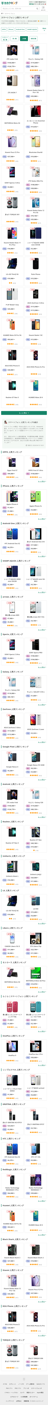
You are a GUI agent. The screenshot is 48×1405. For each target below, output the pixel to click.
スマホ (5, 1384)
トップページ (10, 1401)
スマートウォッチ (36, 1388)
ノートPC (21, 1384)
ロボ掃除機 (24, 1397)
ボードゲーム (34, 1397)
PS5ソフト (18, 1388)
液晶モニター (31, 1392)
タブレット (12, 1384)
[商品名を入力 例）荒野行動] (37, 9)
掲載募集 (26, 1401)
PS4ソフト (9, 1388)
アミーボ (26, 1388)
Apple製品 (40, 1392)
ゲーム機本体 (30, 1384)
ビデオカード (14, 1397)
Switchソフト (41, 1384)
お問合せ (19, 1401)
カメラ (22, 1392)
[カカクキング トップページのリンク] (2, 13)
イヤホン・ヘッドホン (11, 1392)
